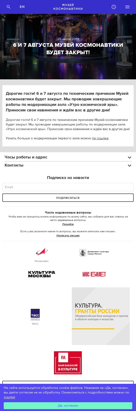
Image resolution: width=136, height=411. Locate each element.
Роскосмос (42, 254)
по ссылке (100, 138)
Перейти (68, 224)
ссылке (9, 397)
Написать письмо (68, 235)
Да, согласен (68, 405)
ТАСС (35, 317)
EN (22, 7)
